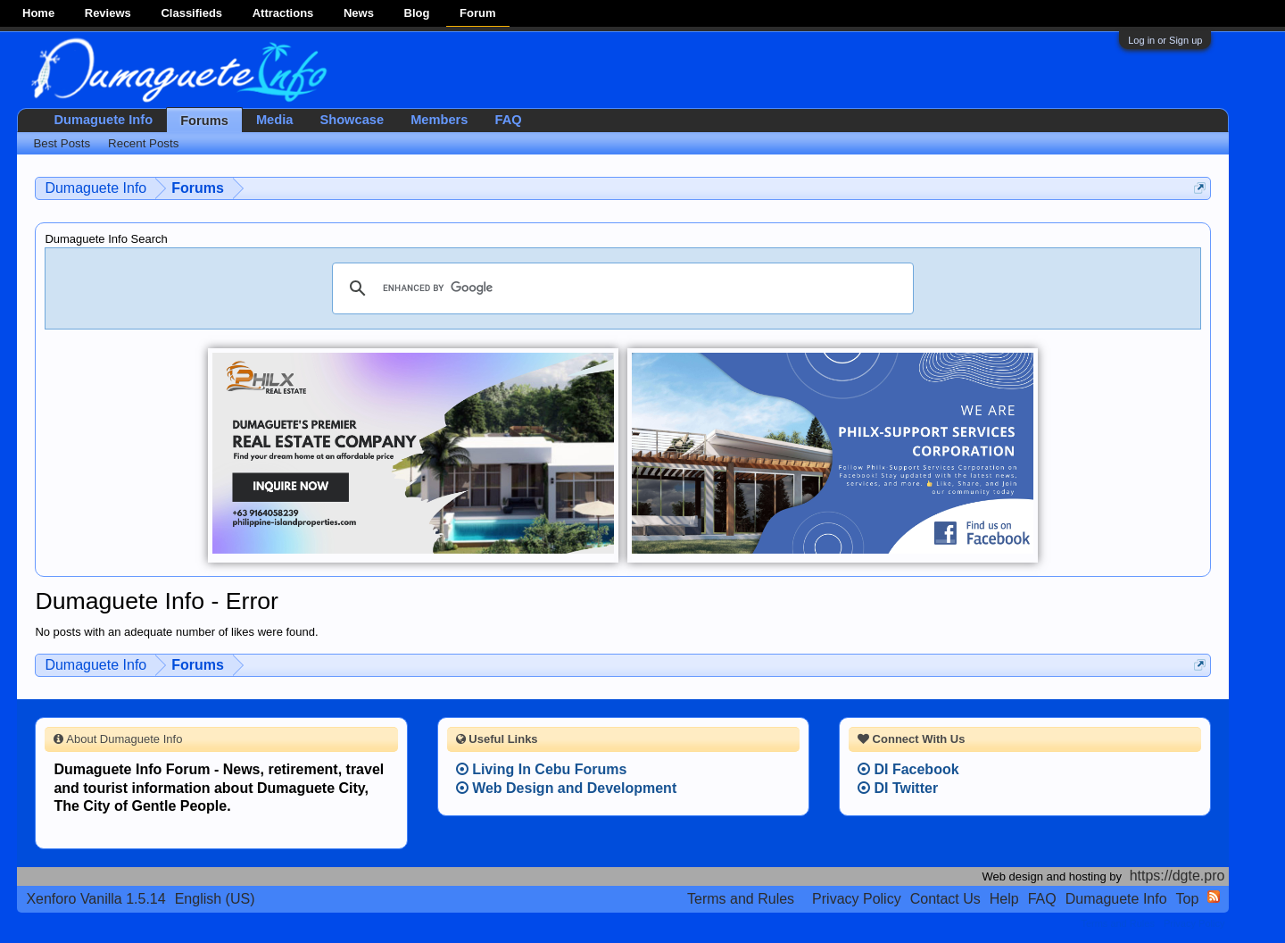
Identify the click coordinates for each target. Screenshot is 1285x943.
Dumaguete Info (103, 120)
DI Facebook (908, 769)
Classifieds (191, 13)
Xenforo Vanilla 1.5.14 (95, 898)
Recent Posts (143, 143)
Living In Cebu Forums (541, 769)
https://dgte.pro (1177, 875)
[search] (620, 288)
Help (1004, 898)
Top (1187, 898)
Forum (477, 13)
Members (439, 120)
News (359, 13)
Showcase (351, 120)
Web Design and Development (566, 788)
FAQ (507, 120)
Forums (204, 120)
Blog (417, 13)
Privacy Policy (856, 898)
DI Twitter (898, 788)
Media (275, 120)
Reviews (108, 13)
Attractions (283, 13)
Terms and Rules (740, 898)
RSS (1213, 896)
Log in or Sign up (1165, 40)
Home (38, 13)
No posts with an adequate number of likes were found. (176, 631)
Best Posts (61, 143)
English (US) (215, 898)
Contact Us (945, 898)
